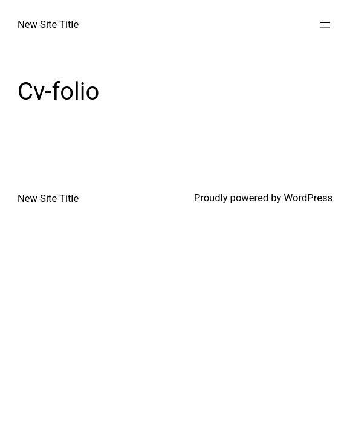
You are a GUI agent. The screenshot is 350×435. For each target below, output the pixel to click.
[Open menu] (325, 25)
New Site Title (48, 24)
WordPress (308, 198)
